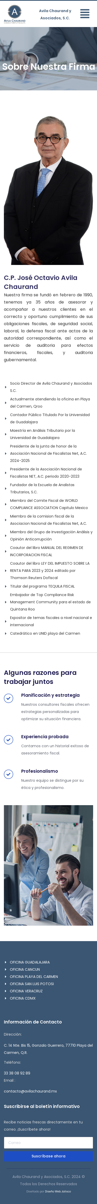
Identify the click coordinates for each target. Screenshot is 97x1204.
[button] (86, 14)
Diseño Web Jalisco (58, 1191)
